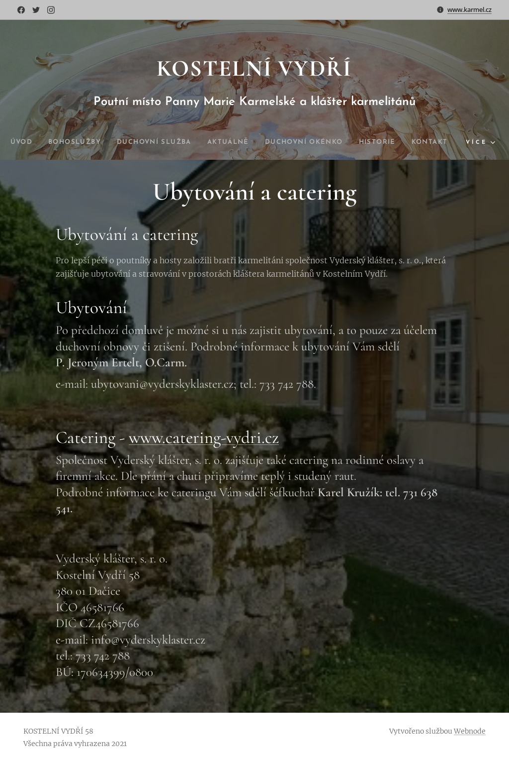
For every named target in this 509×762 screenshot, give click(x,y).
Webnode (470, 731)
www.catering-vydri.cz (204, 437)
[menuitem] (34, 142)
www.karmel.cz (469, 9)
